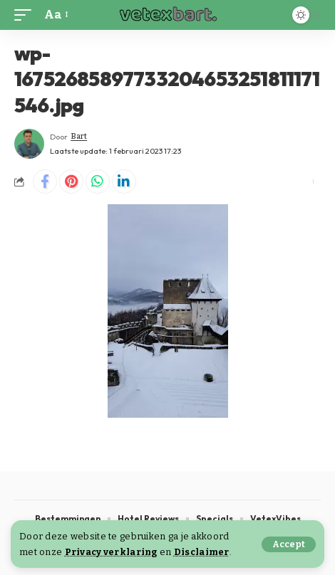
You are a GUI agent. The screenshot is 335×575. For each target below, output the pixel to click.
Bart (79, 136)
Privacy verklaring (111, 552)
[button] (289, 544)
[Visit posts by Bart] (29, 144)
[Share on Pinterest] (71, 181)
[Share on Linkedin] (124, 181)
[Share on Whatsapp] (98, 181)
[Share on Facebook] (45, 181)
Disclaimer (202, 552)
